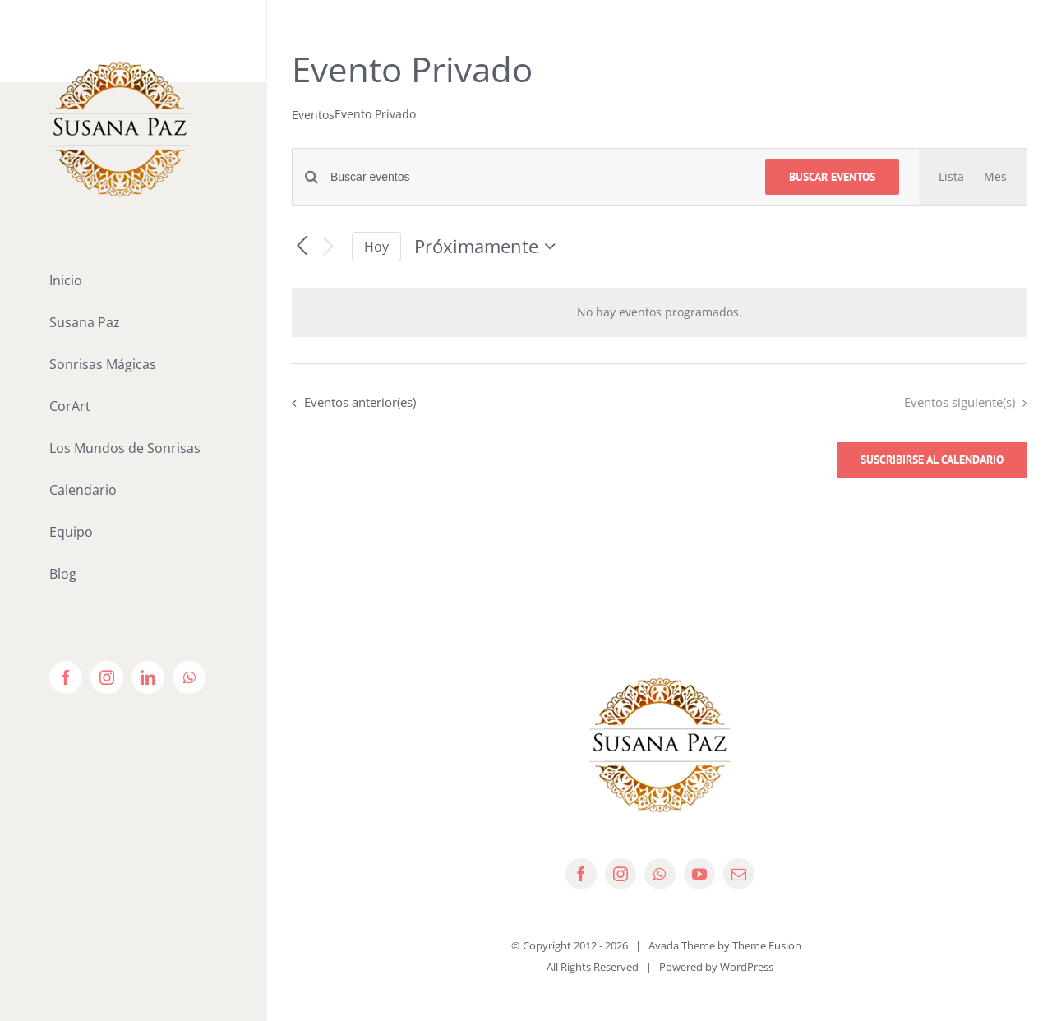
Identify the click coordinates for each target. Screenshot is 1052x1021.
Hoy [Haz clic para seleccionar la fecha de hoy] (376, 247)
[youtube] (699, 873)
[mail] (738, 873)
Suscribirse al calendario (932, 460)
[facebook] (581, 873)
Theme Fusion (766, 945)
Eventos (313, 114)
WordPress (746, 966)
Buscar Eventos (832, 176)
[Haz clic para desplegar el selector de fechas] (488, 246)
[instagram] (620, 873)
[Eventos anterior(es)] (301, 246)
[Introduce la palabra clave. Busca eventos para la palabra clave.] (537, 177)
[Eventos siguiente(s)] (329, 247)
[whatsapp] (660, 873)
